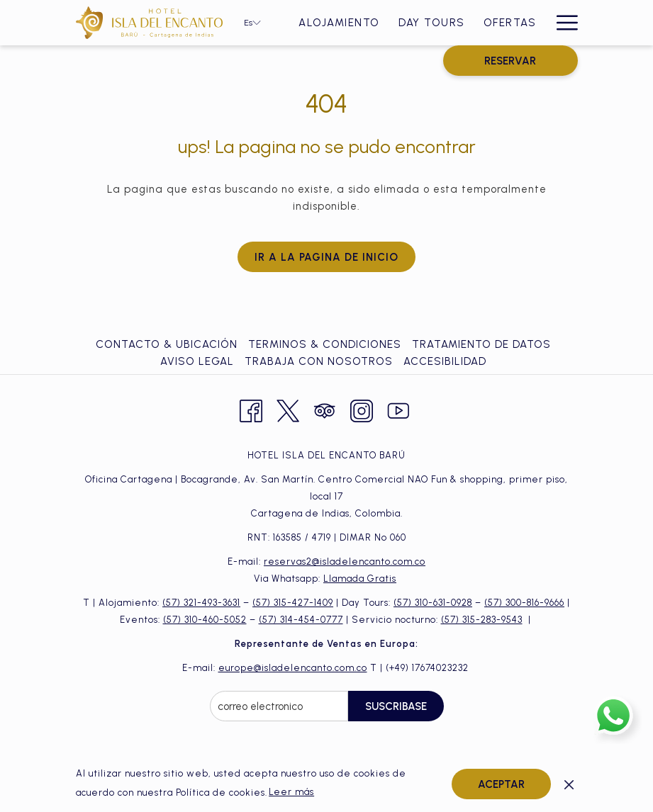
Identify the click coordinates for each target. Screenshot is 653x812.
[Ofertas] (510, 22)
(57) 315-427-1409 (292, 602)
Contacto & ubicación (167, 344)
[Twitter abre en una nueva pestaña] (288, 409)
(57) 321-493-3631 (201, 602)
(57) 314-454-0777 (301, 619)
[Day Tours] (431, 22)
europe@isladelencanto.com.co (292, 667)
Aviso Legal (197, 361)
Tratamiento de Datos (481, 344)
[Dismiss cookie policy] (569, 783)
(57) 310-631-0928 (433, 602)
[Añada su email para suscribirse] (279, 706)
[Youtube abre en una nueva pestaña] (398, 409)
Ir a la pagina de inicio (326, 257)
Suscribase (396, 706)
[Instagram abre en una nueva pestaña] (361, 409)
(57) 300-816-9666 (524, 602)
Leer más (291, 791)
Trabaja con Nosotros (319, 361)
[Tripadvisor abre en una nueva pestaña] (324, 409)
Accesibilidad (444, 361)
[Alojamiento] (339, 22)
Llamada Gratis (359, 578)
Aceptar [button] (501, 784)
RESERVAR (510, 61)
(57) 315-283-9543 (482, 619)
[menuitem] (168, 344)
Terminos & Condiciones (324, 344)
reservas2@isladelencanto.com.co (344, 561)
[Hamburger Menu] (562, 22)
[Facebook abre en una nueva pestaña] (251, 409)
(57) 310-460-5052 (205, 619)
